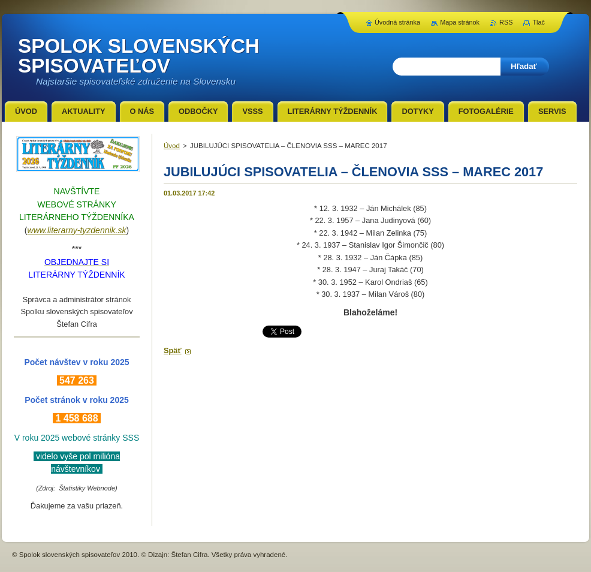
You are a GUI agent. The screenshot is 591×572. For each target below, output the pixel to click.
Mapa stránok (460, 22)
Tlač (538, 22)
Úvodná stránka (397, 22)
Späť (173, 350)
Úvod (172, 145)
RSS (505, 22)
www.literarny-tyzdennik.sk (77, 230)
